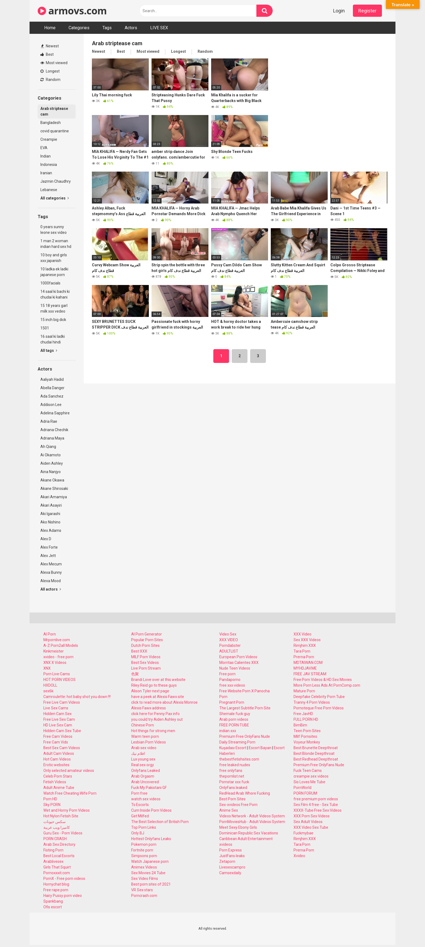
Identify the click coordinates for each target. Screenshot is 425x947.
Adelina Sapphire (55, 413)
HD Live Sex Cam (57, 725)
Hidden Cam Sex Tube (62, 731)
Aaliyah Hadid (52, 379)
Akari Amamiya (53, 497)
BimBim (300, 725)
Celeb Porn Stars (57, 776)
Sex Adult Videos (308, 822)
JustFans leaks (232, 856)
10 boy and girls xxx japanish (53, 258)
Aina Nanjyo (50, 472)
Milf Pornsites (305, 736)
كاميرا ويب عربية (56, 827)
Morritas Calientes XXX (239, 662)
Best (47, 54)
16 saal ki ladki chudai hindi (52, 339)
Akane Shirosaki (54, 488)
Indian (45, 156)
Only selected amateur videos (68, 770)
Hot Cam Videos (57, 759)
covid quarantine (54, 131)
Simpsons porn (144, 856)
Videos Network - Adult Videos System (252, 816)
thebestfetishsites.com (239, 759)
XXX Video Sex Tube (311, 827)
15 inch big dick (53, 319)
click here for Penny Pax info (155, 714)
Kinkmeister (53, 651)
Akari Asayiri (51, 505)
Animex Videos (144, 867)
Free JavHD (303, 714)
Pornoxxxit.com (56, 873)
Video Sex (227, 634)
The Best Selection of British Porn (160, 822)
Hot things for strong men (153, 731)
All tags (48, 350)
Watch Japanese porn (150, 861)
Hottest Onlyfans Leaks (151, 839)
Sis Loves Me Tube (309, 782)
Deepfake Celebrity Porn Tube (319, 696)
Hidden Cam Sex (57, 714)
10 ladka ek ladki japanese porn (54, 272)
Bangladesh (50, 122)
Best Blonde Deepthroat (314, 753)
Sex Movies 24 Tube (148, 873)
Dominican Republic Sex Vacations (248, 833)
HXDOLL (50, 685)
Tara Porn (302, 651)
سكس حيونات (54, 822)
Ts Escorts (140, 804)
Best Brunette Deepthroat (316, 748)
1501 (44, 328)
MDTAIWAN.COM (308, 662)
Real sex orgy (142, 765)
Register (367, 11)
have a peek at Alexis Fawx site (157, 696)
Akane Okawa (52, 480)
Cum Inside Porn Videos (151, 810)
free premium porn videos (316, 799)
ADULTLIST (228, 651)
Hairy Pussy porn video (62, 895)
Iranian (46, 173)
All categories (54, 198)
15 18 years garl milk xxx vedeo (53, 308)
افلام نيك (138, 753)
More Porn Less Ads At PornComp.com (327, 685)
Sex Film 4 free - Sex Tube (316, 804)
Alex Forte (49, 547)
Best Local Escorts (59, 856)
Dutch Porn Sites (145, 645)
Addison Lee (51, 404)
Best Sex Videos (145, 662)
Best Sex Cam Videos (61, 748)
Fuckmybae (303, 833)
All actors (50, 589)
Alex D (45, 539)
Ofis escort (52, 907)
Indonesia (48, 164)
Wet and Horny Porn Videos (66, 810)
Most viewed (53, 63)
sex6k (48, 691)
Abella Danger (52, 388)
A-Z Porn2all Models (60, 645)
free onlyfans (230, 770)
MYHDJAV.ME (305, 668)
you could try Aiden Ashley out (157, 719)
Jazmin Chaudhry (55, 181)
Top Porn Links (143, 827)
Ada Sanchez (51, 396)
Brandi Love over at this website (158, 679)
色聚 (135, 674)
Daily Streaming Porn (237, 742)
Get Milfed (140, 816)
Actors (131, 27)
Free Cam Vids (55, 742)
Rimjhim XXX (305, 645)
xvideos (225, 844)
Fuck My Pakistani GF (149, 787)
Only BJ (137, 833)
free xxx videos (232, 685)
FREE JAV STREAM (310, 674)
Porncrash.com (144, 895)
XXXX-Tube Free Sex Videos (318, 810)
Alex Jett (48, 555)
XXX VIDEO (228, 640)
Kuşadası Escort (232, 748)
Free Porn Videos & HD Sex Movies (323, 679)
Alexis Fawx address (148, 708)
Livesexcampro (232, 867)
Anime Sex (228, 810)
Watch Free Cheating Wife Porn (69, 793)
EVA (43, 148)
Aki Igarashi (50, 514)
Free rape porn (55, 890)
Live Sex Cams (55, 708)
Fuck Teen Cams (308, 770)
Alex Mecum (51, 564)
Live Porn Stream (146, 668)
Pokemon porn (143, 844)
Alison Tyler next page (150, 691)
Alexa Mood (50, 581)
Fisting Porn (53, 850)
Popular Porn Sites (147, 640)
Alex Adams (50, 530)
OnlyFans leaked (233, 787)
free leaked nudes (234, 765)
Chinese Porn (142, 725)
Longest (50, 71)
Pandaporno (229, 679)
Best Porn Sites (232, 799)
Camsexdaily (230, 873)
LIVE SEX (159, 27)
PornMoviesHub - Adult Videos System (252, 822)
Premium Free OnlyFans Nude (244, 736)
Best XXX (139, 651)
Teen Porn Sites (307, 731)
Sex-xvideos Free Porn (238, 804)
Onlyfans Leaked (145, 770)
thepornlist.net (231, 776)
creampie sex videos (311, 776)
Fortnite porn (142, 850)
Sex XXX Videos (307, 640)
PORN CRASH (55, 839)
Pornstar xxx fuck (234, 782)
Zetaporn (227, 861)
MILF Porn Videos (145, 657)
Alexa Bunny (51, 572)
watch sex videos (145, 799)
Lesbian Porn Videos (148, 742)
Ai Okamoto (50, 455)
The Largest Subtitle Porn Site (245, 708)
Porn (223, 696)
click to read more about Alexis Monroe (164, 702)
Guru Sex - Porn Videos (62, 833)
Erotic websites (56, 765)
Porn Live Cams (56, 674)
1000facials (50, 283)
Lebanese (48, 190)
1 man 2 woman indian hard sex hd (55, 244)
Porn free (139, 793)
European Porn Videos (238, 657)
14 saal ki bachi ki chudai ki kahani (55, 294)
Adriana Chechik (54, 430)
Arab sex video (143, 748)
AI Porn (49, 634)
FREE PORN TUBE (234, 725)
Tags (107, 27)
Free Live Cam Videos (61, 702)
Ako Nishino (50, 522)
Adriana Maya (52, 438)
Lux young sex (143, 759)
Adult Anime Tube (58, 787)
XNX (47, 668)
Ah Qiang (48, 446)
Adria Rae (48, 421)
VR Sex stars (142, 890)
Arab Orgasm (142, 776)
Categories (79, 27)
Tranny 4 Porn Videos (312, 702)
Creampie (48, 139)
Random (50, 79)
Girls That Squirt (57, 867)
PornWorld (302, 787)
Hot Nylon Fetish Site (60, 816)
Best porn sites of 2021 (151, 884)
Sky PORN (51, 804)
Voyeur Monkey (307, 742)
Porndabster (230, 645)
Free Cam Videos (57, 736)
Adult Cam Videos (58, 753)
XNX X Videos (54, 662)
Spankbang (53, 901)
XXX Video (302, 634)
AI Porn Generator (146, 634)
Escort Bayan (260, 748)
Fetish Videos (54, 782)
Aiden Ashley (51, 463)
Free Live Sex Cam (59, 719)
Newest (50, 46)
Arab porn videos (233, 719)
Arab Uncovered (145, 782)
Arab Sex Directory (59, 844)
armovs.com (72, 10)
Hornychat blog (56, 884)
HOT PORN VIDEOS (59, 679)
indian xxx (227, 731)
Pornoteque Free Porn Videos (319, 708)
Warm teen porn (145, 736)
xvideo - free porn (58, 657)
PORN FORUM (305, 793)
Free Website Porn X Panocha (244, 691)
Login (339, 11)
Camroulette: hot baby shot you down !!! (77, 696)
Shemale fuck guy (234, 714)
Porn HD (50, 799)
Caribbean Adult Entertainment (246, 839)
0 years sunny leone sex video (53, 230)
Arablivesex (53, 861)
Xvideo (299, 856)
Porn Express (230, 850)
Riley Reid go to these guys (154, 685)
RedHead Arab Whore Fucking (244, 793)
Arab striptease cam (54, 111)
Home (50, 27)
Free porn (227, 674)
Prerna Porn (304, 657)
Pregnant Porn (231, 702)
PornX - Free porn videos (64, 878)
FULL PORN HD (306, 719)
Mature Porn (304, 691)
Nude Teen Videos (234, 668)
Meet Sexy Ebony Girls (238, 827)
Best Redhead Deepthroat (316, 759)
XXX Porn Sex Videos (312, 816)
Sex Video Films (144, 878)
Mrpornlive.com (56, 640)
